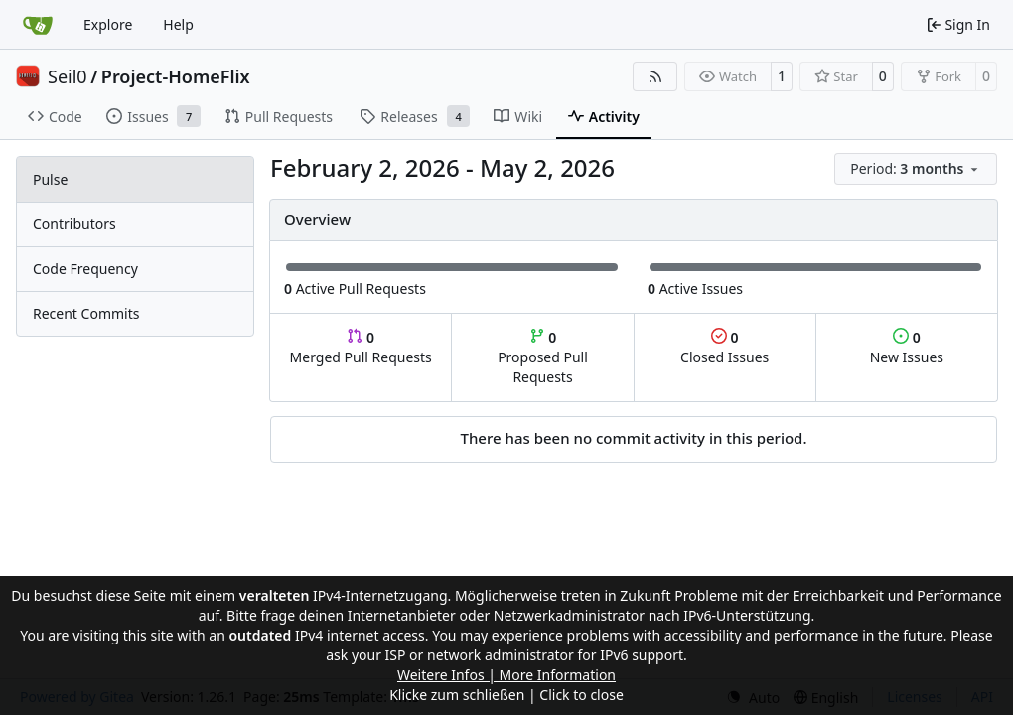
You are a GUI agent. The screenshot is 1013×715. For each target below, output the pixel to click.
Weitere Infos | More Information (506, 674)
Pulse (50, 179)
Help (178, 24)
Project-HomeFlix (175, 76)
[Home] (38, 25)
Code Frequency (85, 268)
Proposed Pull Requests (543, 357)
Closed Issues (724, 347)
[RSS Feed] (655, 76)
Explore (107, 24)
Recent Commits (86, 313)
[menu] (915, 169)
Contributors (74, 223)
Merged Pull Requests (361, 347)
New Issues (906, 347)
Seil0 (67, 76)
